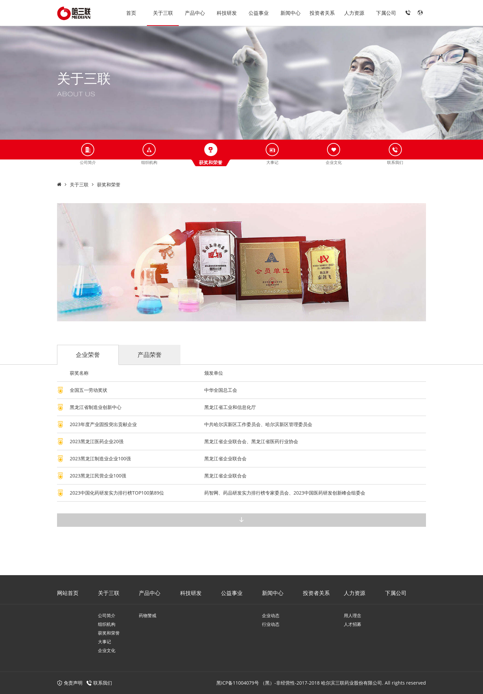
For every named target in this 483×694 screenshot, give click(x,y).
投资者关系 (322, 12)
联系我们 (102, 683)
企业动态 (270, 615)
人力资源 (354, 12)
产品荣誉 (150, 355)
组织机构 (106, 624)
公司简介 (106, 615)
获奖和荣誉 (108, 184)
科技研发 (227, 12)
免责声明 (70, 683)
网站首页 (67, 593)
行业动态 (270, 624)
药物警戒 (147, 615)
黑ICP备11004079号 (237, 683)
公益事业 (259, 12)
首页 (131, 12)
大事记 (104, 642)
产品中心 (195, 12)
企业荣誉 (88, 355)
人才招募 (352, 624)
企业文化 (106, 650)
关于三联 (163, 12)
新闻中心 (290, 12)
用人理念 (352, 615)
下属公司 (386, 12)
